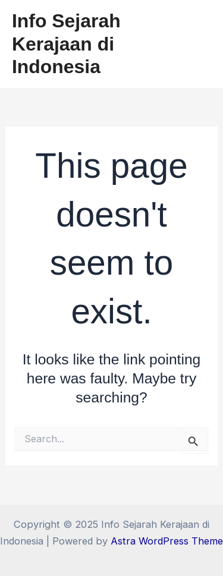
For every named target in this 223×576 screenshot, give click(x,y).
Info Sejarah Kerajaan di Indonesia (66, 43)
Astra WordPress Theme (167, 541)
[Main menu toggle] (197, 44)
